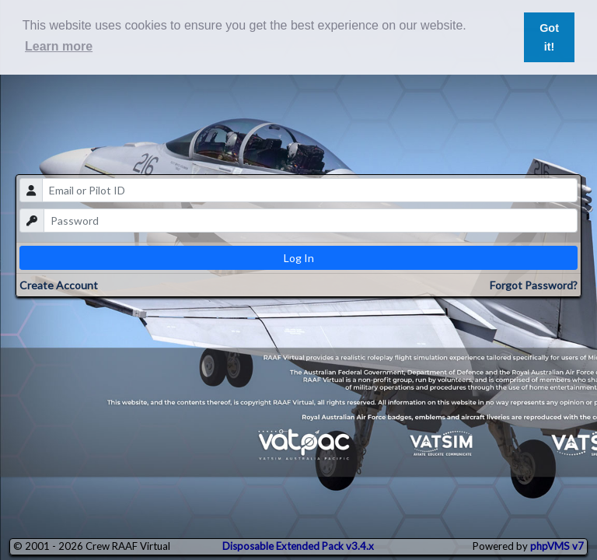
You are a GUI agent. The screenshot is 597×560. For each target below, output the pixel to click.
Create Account (58, 285)
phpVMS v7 (557, 546)
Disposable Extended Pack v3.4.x (298, 546)
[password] (311, 220)
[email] (310, 190)
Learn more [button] (59, 46)
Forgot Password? (534, 285)
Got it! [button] (549, 37)
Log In (299, 257)
